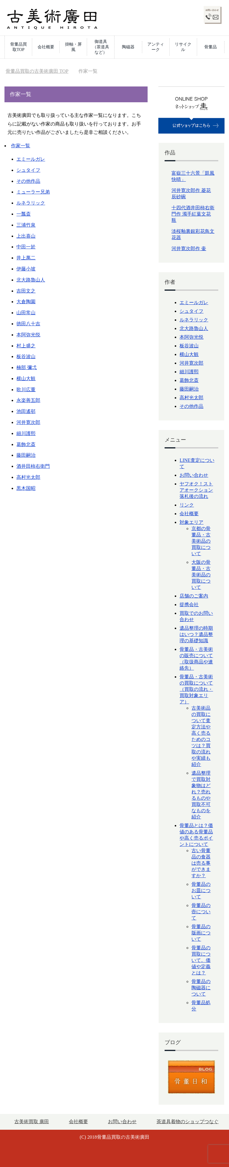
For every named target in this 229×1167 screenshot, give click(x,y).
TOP (37, 71)
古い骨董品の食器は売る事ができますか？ (201, 863)
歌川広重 (25, 389)
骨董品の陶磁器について (201, 987)
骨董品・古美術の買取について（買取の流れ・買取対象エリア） (196, 689)
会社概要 (46, 47)
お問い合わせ (194, 475)
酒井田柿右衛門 (33, 466)
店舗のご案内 (194, 595)
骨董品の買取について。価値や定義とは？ (201, 960)
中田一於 (25, 246)
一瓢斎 (23, 213)
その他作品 (28, 181)
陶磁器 (128, 47)
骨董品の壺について (201, 911)
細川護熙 (25, 433)
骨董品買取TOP (18, 47)
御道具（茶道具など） (100, 47)
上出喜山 (25, 236)
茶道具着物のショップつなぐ (188, 1121)
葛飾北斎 (25, 444)
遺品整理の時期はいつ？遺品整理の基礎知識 (196, 634)
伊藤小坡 (25, 268)
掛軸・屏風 (73, 47)
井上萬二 (25, 257)
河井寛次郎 (28, 422)
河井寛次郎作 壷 (188, 248)
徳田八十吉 (28, 323)
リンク (187, 504)
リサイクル (183, 47)
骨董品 (210, 47)
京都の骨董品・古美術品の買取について (201, 541)
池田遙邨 (25, 411)
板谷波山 (25, 356)
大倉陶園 (25, 301)
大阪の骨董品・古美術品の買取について (201, 575)
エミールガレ (30, 159)
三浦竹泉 (25, 224)
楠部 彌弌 (26, 367)
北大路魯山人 (30, 279)
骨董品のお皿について (201, 890)
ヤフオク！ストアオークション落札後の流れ (196, 490)
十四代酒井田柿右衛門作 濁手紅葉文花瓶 (192, 214)
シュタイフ (28, 170)
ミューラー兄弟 (33, 191)
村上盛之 (25, 345)
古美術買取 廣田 (31, 1121)
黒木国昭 (25, 488)
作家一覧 (20, 145)
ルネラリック (30, 202)
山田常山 (25, 312)
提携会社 (189, 604)
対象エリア (191, 522)
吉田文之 (25, 290)
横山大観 (25, 378)
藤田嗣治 (25, 455)
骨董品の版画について (201, 933)
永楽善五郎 (28, 400)
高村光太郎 (28, 477)
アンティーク (155, 47)
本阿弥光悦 (28, 334)
